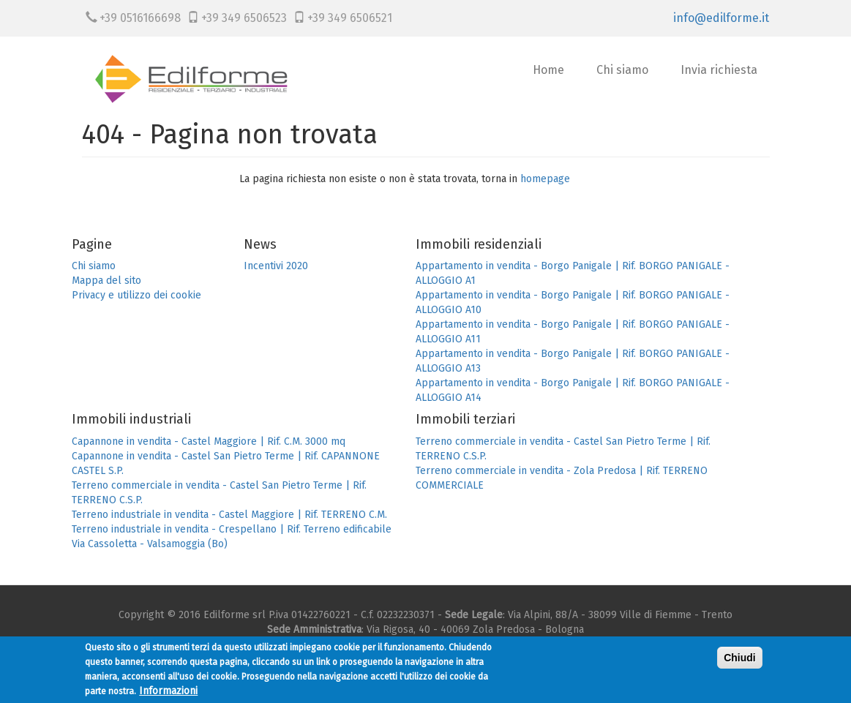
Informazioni (168, 694)
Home (548, 70)
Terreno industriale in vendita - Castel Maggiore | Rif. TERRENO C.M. (229, 514)
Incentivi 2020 (276, 266)
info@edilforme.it (721, 18)
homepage (545, 179)
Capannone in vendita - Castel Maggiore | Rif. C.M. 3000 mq (208, 441)
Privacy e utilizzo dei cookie (136, 295)
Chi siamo (622, 70)
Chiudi (740, 660)
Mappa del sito (106, 280)
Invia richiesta (719, 70)
